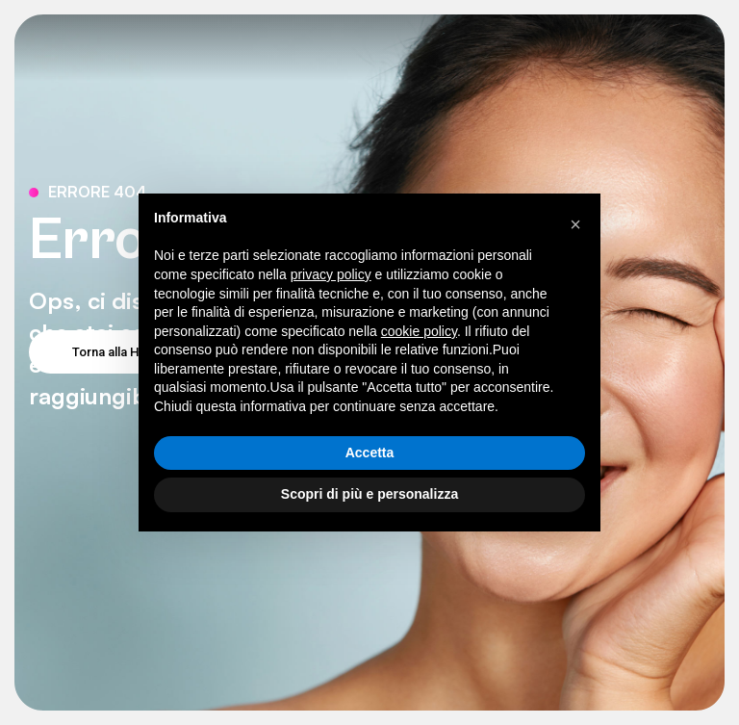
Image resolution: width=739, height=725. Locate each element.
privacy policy (331, 274)
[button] (575, 224)
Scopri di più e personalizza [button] (369, 494)
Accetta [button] (370, 452)
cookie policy (419, 331)
